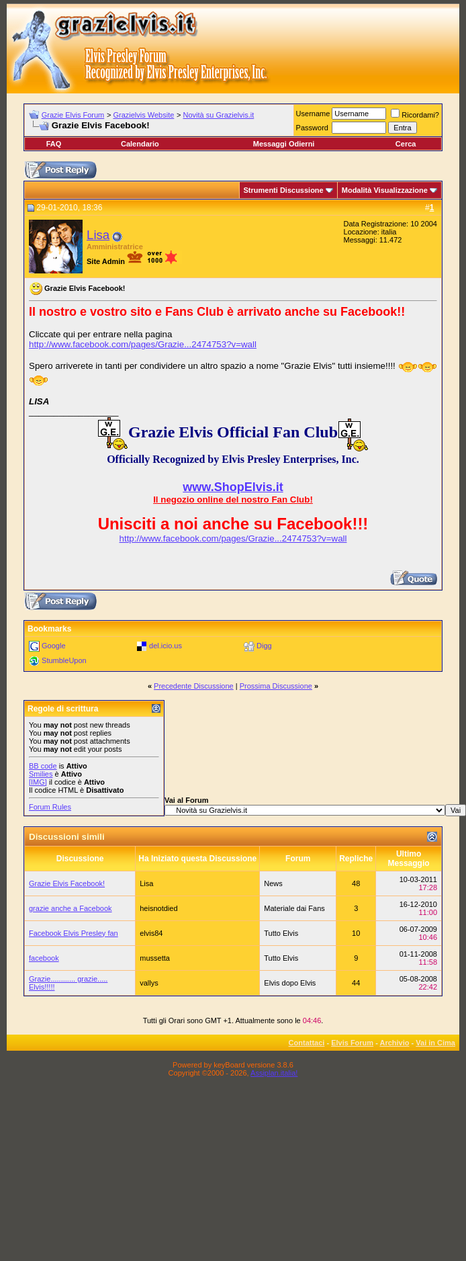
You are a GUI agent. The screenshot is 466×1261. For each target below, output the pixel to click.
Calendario (140, 144)
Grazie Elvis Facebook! (67, 883)
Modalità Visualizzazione (385, 190)
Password (312, 128)
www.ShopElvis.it (233, 487)
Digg (264, 646)
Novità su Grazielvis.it (218, 115)
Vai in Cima (435, 1043)
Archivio (395, 1043)
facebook (44, 958)
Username (313, 114)
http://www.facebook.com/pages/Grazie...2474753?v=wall (143, 344)
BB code (43, 766)
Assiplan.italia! (273, 1073)
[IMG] (38, 782)
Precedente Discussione (194, 686)
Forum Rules (50, 807)
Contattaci (307, 1043)
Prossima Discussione (276, 686)
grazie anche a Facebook (70, 908)
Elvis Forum (352, 1043)
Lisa (98, 235)
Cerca (405, 144)
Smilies (40, 774)
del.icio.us (165, 646)
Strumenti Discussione (284, 190)
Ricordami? (415, 115)
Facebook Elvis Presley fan (73, 933)
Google (53, 646)
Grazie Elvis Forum (73, 115)
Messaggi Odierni (284, 144)
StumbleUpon (64, 660)
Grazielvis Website (143, 115)
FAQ (54, 144)
